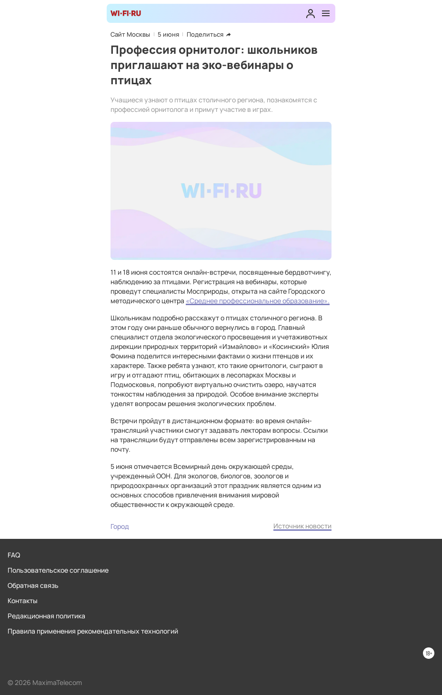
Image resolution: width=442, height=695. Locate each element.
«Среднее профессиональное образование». (258, 300)
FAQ (14, 554)
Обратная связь (33, 585)
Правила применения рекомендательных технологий (93, 630)
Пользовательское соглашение (58, 570)
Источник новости (302, 525)
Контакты (23, 600)
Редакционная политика (46, 615)
